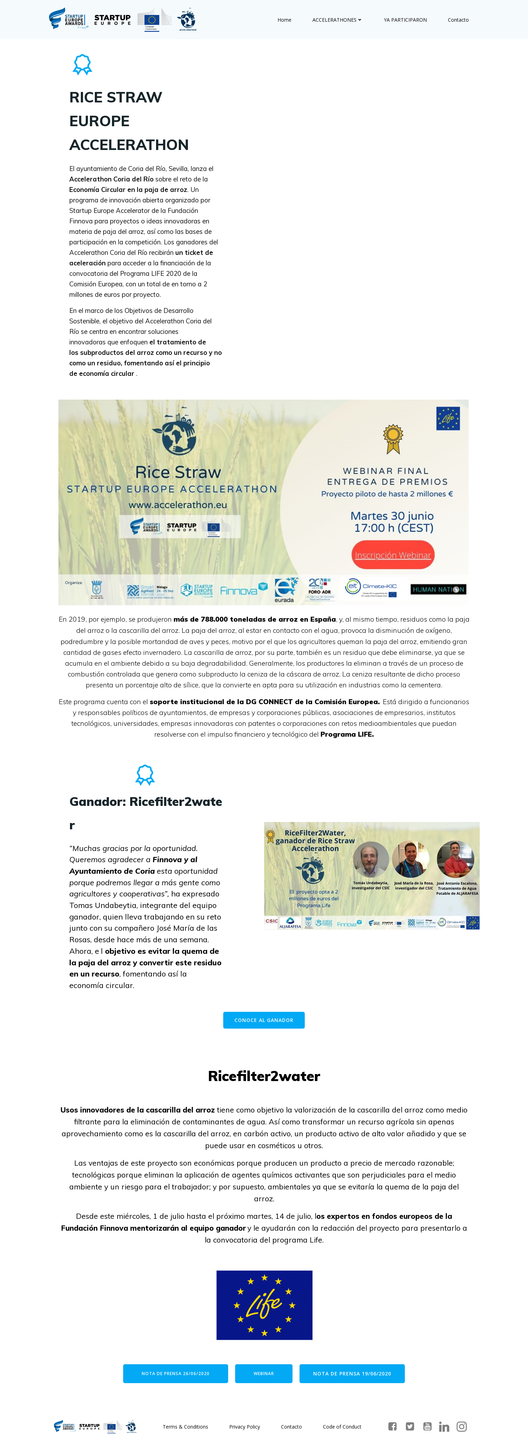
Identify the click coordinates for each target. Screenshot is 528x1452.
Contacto (458, 19)
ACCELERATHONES (338, 19)
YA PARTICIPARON (405, 19)
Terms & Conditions (185, 1428)
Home (285, 19)
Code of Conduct (342, 1428)
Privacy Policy (244, 1428)
